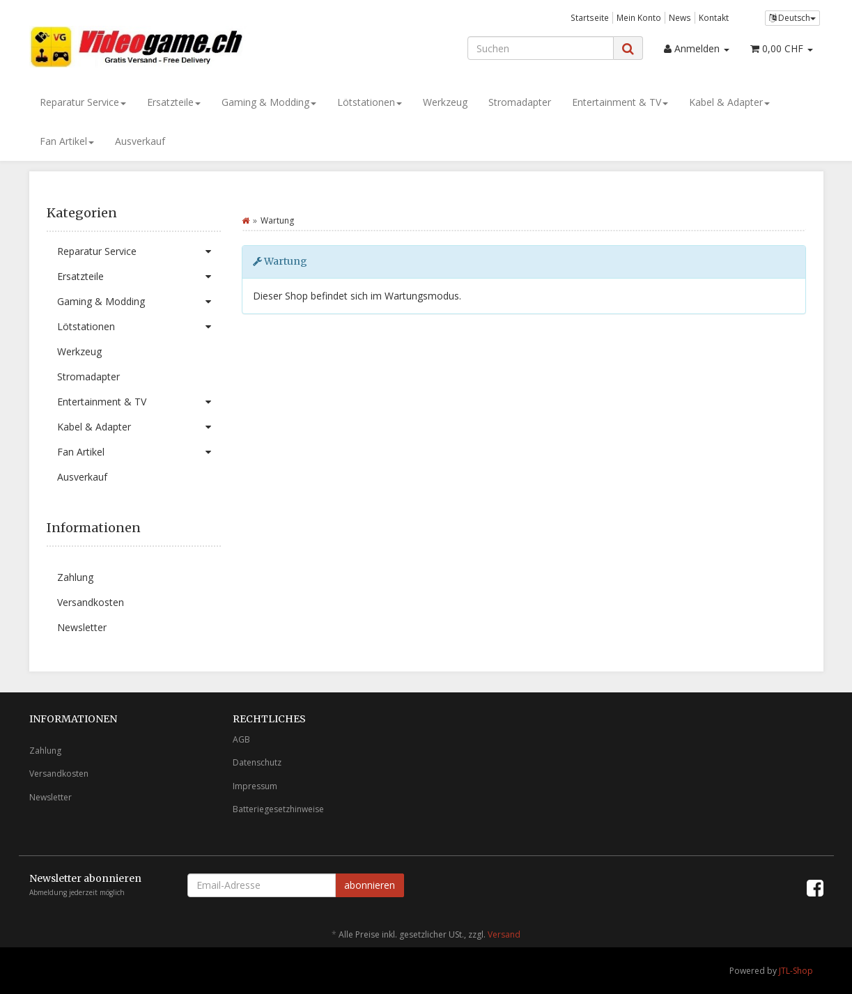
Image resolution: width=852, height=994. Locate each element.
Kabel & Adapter (729, 102)
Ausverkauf (140, 141)
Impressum (255, 786)
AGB (241, 739)
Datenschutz (257, 762)
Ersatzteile (174, 102)
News (680, 17)
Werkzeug (445, 102)
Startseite (590, 17)
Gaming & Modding (269, 102)
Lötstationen (369, 102)
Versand (504, 934)
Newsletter (82, 627)
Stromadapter (519, 102)
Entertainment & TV (620, 102)
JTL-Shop (796, 971)
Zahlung (75, 577)
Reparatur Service (83, 102)
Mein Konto (639, 17)
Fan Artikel (67, 141)
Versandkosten (90, 602)
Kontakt (714, 17)
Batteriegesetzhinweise (278, 809)
